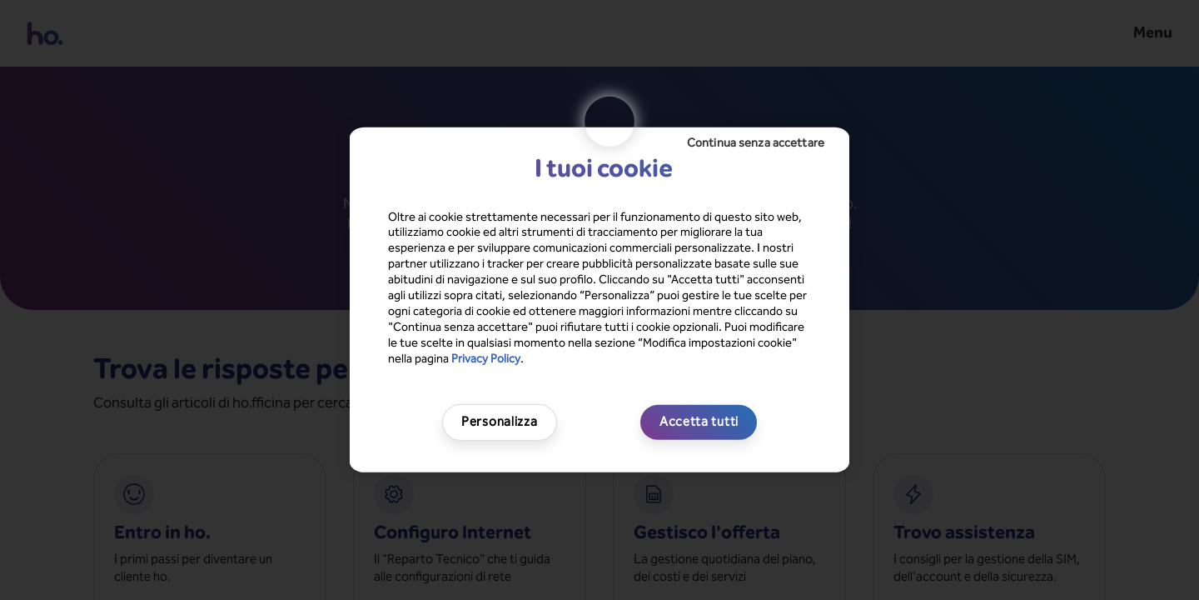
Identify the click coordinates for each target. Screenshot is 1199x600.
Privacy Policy (485, 358)
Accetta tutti (699, 421)
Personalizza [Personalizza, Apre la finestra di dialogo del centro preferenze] (499, 421)
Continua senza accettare (755, 143)
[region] (599, 300)
